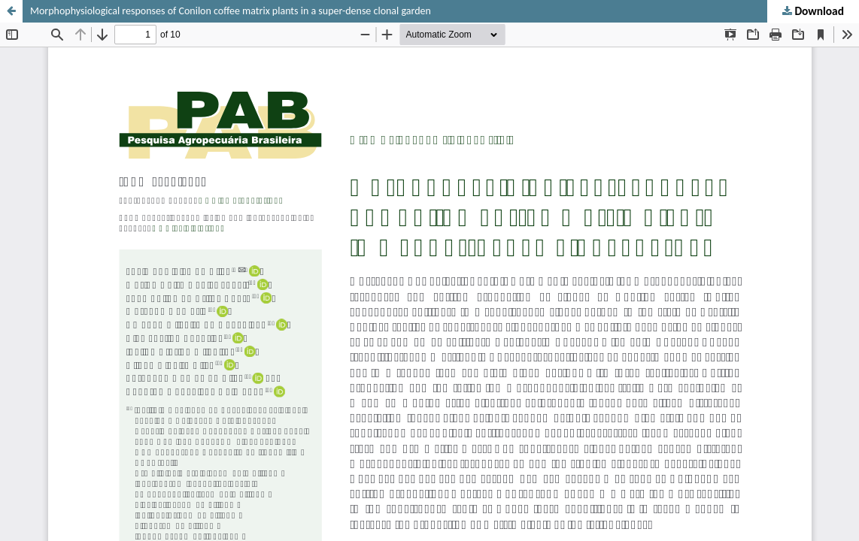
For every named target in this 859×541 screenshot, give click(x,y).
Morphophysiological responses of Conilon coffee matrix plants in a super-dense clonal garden (230, 11)
